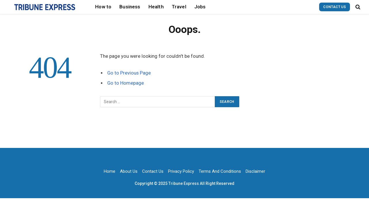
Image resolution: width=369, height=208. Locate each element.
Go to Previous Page (129, 73)
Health (156, 7)
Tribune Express (184, 183)
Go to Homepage (125, 83)
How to (103, 7)
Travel (179, 7)
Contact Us (334, 7)
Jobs (200, 7)
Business (129, 7)
